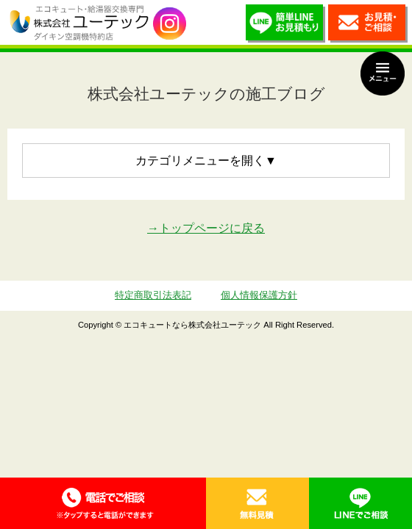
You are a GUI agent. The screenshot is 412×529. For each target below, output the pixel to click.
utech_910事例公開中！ (169, 23)
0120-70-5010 (103, 503)
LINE (360, 503)
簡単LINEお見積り (285, 26)
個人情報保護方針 (259, 295)
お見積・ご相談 (368, 26)
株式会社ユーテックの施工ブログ (206, 93)
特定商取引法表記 (153, 295)
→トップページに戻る (206, 228)
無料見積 (257, 503)
